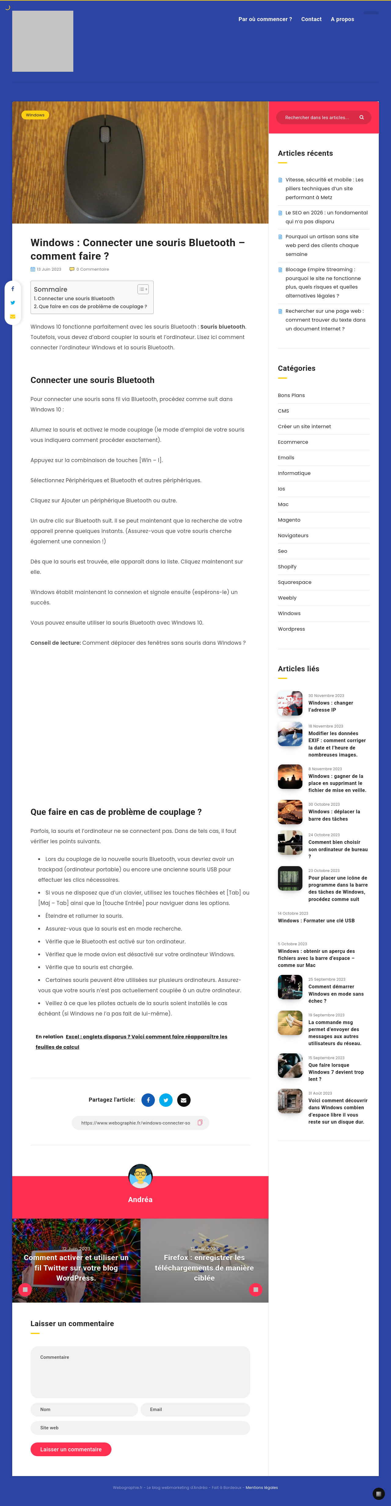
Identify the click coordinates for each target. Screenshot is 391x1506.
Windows (35, 115)
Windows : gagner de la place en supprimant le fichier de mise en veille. (338, 783)
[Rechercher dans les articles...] (323, 117)
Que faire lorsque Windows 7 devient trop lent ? (336, 1072)
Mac (283, 504)
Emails (286, 457)
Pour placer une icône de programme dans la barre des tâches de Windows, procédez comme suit (338, 888)
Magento (289, 519)
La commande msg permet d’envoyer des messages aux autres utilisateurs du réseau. (335, 1033)
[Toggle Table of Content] (140, 289)
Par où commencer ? (265, 19)
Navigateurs (293, 535)
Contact (311, 19)
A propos (342, 19)
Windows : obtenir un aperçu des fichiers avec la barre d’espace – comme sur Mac (316, 958)
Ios (281, 488)
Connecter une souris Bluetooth (76, 298)
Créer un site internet (304, 426)
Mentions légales (262, 1487)
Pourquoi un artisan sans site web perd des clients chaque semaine (322, 245)
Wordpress (291, 629)
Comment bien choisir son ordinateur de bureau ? (338, 849)
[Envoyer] (362, 117)
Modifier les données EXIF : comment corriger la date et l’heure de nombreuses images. (337, 744)
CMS (283, 410)
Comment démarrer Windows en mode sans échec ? (336, 994)
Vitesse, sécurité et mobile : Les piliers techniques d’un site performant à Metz (325, 188)
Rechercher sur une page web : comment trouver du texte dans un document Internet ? (326, 320)
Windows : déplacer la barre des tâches (334, 815)
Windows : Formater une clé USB (316, 921)
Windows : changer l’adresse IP (331, 706)
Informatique (294, 473)
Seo (282, 551)
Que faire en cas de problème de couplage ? (93, 306)
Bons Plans (291, 395)
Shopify (287, 566)
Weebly (287, 597)
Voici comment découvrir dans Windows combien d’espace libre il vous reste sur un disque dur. (338, 1111)
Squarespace (295, 582)
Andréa (140, 1199)
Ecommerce (293, 442)
